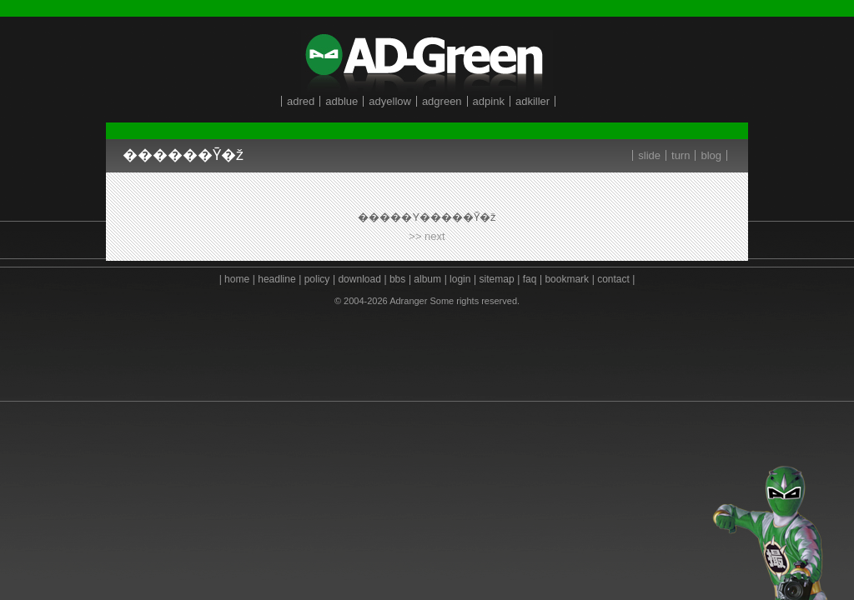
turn (680, 155)
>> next (427, 236)
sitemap (497, 279)
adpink (489, 101)
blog (711, 155)
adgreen (442, 101)
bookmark (567, 279)
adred (300, 101)
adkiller (532, 101)
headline (276, 279)
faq (530, 279)
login (460, 279)
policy (317, 279)
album (427, 279)
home (236, 279)
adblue (341, 101)
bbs (397, 279)
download (359, 279)
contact (613, 279)
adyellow (390, 101)
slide (649, 155)
